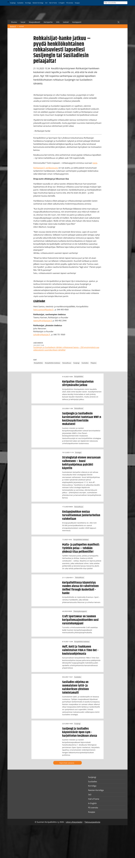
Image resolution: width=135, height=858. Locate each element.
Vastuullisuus (66, 363)
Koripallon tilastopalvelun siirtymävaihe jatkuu (78, 383)
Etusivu (14, 22)
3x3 (46, 3)
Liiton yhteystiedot (74, 822)
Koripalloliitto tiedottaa (52, 363)
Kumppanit (76, 22)
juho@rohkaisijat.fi (41, 334)
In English (62, 3)
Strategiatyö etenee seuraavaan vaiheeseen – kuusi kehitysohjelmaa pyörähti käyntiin (81, 463)
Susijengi (13, 3)
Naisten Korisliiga (38, 3)
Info (57, 22)
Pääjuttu (93, 363)
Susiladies (20, 3)
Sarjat (23, 22)
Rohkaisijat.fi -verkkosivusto (45, 168)
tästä (95, 163)
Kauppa (77, 3)
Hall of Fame (53, 3)
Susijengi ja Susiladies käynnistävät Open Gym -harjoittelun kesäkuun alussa (79, 732)
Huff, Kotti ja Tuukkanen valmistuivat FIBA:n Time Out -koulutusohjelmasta (80, 650)
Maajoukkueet (34, 22)
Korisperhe (48, 22)
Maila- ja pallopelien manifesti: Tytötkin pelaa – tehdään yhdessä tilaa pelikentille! (81, 548)
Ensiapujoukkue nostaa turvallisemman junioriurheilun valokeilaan (81, 515)
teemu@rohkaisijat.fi (42, 320)
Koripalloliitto (38, 363)
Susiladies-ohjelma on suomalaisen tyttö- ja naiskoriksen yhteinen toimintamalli (75, 687)
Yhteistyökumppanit (80, 611)
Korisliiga (28, 3)
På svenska (69, 3)
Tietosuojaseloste (92, 822)
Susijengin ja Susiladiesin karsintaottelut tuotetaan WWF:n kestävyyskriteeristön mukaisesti (81, 419)
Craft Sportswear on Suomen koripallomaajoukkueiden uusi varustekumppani (80, 620)
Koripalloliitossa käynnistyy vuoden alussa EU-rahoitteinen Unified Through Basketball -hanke (80, 588)
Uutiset (66, 22)
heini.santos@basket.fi (43, 309)
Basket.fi (13, 26)
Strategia (78, 452)
